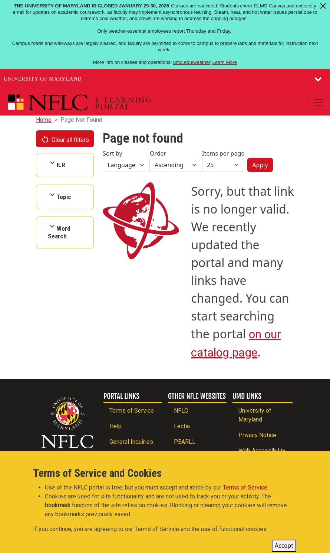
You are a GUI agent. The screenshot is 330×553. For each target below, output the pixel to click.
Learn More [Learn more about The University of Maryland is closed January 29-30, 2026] (224, 62)
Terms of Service (131, 410)
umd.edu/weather (191, 62)
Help (115, 426)
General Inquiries (131, 441)
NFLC (181, 410)
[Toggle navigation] (318, 102)
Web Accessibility (262, 450)
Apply (260, 165)
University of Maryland (43, 79)
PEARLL (184, 441)
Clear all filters (65, 139)
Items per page (223, 153)
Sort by (112, 153)
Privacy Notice (257, 435)
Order (158, 153)
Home (44, 119)
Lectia (182, 426)
